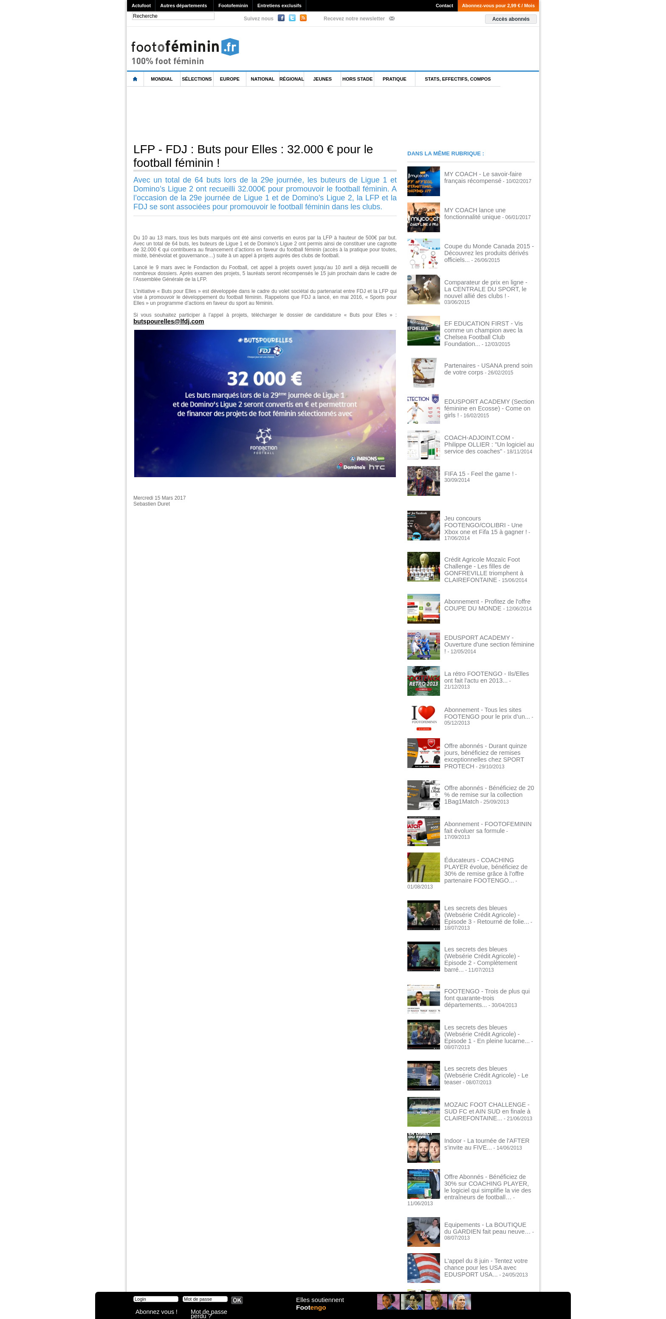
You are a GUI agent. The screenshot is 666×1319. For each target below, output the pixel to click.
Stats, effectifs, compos (458, 79)
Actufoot (141, 5)
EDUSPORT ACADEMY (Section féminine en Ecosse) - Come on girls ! (486, 393)
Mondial (161, 79)
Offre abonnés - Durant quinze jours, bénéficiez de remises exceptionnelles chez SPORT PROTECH (487, 729)
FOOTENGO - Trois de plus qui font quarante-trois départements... (484, 945)
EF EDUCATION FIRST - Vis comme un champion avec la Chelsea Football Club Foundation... (489, 324)
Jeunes (322, 79)
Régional (291, 79)
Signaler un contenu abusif (264, 1277)
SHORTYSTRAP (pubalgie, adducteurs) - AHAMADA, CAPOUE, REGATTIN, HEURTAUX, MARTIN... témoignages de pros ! (489, 1242)
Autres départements (183, 5)
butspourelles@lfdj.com (164, 321)
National (263, 79)
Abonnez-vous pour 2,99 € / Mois (498, 5)
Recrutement (317, 1277)
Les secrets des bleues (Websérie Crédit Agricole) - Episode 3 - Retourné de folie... (488, 876)
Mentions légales (186, 1277)
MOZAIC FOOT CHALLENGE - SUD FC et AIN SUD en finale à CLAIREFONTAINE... (485, 1057)
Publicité (349, 1277)
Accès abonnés (511, 19)
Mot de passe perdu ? (213, 1312)
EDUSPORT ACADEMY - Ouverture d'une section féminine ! (485, 618)
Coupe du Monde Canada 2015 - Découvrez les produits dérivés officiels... (481, 252)
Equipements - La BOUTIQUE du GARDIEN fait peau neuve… (481, 1164)
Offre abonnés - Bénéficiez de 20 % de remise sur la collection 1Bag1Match (488, 762)
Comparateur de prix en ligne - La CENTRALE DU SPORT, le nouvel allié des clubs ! (488, 288)
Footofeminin (233, 5)
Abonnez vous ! (151, 1312)
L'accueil (135, 79)
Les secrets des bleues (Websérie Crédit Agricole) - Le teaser (482, 1018)
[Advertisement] (281, 114)
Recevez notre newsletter (354, 19)
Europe (230, 79)
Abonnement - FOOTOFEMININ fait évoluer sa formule (484, 798)
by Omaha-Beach (387, 1277)
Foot (313, 1313)
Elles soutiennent (318, 1305)
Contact (444, 5)
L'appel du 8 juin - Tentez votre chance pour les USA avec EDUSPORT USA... (488, 1201)
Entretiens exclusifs (279, 5)
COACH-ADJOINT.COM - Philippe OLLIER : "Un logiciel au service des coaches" (485, 432)
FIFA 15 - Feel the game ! (473, 462)
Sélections (197, 79)
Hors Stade (357, 79)
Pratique (394, 79)
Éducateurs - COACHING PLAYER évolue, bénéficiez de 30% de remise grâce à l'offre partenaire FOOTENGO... (489, 838)
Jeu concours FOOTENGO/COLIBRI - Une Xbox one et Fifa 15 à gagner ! (487, 510)
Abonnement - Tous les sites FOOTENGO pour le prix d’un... (479, 690)
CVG (219, 1277)
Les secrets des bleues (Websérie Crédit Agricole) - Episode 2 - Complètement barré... (482, 912)
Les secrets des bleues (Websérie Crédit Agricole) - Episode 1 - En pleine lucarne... (488, 984)
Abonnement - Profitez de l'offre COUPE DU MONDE (480, 582)
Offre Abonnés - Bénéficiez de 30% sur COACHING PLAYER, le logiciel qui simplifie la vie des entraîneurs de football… (488, 1132)
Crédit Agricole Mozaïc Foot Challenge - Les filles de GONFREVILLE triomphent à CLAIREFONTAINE (489, 549)
